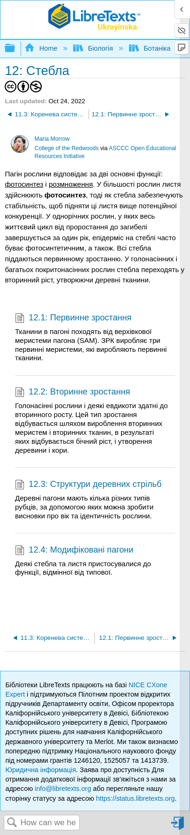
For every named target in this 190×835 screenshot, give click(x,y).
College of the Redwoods (67, 148)
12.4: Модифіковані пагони (74, 551)
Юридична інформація (40, 770)
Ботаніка (151, 48)
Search (12, 823)
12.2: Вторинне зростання (72, 393)
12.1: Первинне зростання (73, 319)
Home (41, 48)
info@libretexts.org (63, 788)
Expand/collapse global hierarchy (16, 48)
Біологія (94, 48)
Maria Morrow (52, 139)
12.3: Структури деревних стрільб (88, 485)
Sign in (178, 826)
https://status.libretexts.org (135, 798)
